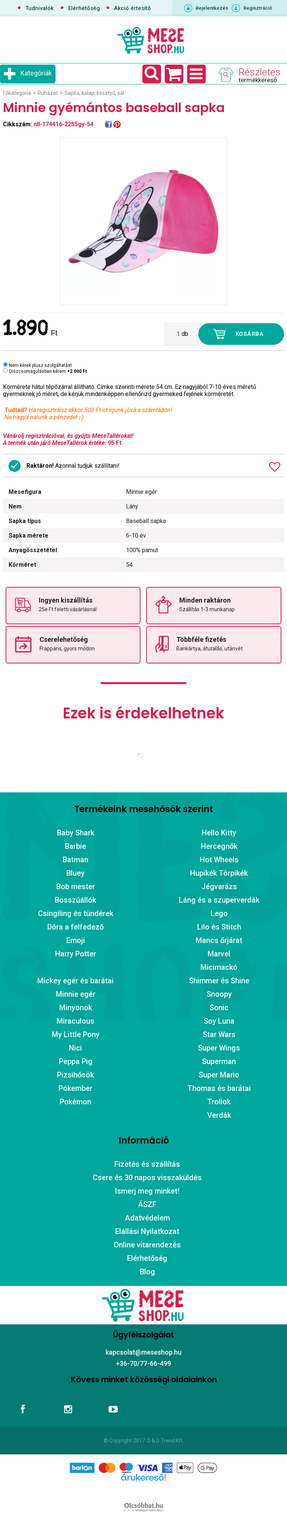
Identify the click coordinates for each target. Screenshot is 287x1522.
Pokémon (75, 1101)
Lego (219, 913)
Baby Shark (75, 832)
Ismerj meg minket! (147, 1191)
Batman (75, 859)
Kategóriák (36, 73)
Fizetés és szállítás (147, 1164)
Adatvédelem (147, 1217)
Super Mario (219, 1074)
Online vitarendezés (147, 1244)
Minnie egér (75, 994)
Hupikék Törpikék (219, 873)
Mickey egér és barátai (75, 980)
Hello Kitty (219, 832)
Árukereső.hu (143, 1489)
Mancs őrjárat (219, 940)
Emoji (75, 940)
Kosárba (250, 334)
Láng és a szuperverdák (219, 899)
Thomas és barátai (219, 1088)
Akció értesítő (132, 8)
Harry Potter (75, 953)
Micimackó (219, 967)
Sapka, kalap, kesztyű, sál (94, 93)
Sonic (218, 1007)
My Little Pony (76, 1034)
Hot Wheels (219, 859)
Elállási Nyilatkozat (147, 1231)
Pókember (75, 1088)
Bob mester (75, 886)
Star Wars (219, 1034)
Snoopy (219, 994)
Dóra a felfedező (75, 926)
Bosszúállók (75, 899)
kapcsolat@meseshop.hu (143, 1352)
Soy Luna (219, 1021)
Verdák (219, 1115)
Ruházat (48, 93)
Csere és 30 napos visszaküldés (147, 1177)
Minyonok (75, 1007)
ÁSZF (147, 1204)
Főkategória (17, 93)
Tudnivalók (39, 8)
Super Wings (219, 1047)
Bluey (75, 873)
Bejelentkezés (212, 8)
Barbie (75, 846)
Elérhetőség (84, 8)
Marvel (219, 953)
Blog (147, 1271)
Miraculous (75, 1021)
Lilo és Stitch (219, 926)
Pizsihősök (75, 1074)
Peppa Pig (75, 1061)
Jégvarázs (219, 886)
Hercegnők (219, 846)
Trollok (219, 1101)
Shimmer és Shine (219, 980)
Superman (219, 1061)
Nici (75, 1047)
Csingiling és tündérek (75, 913)
